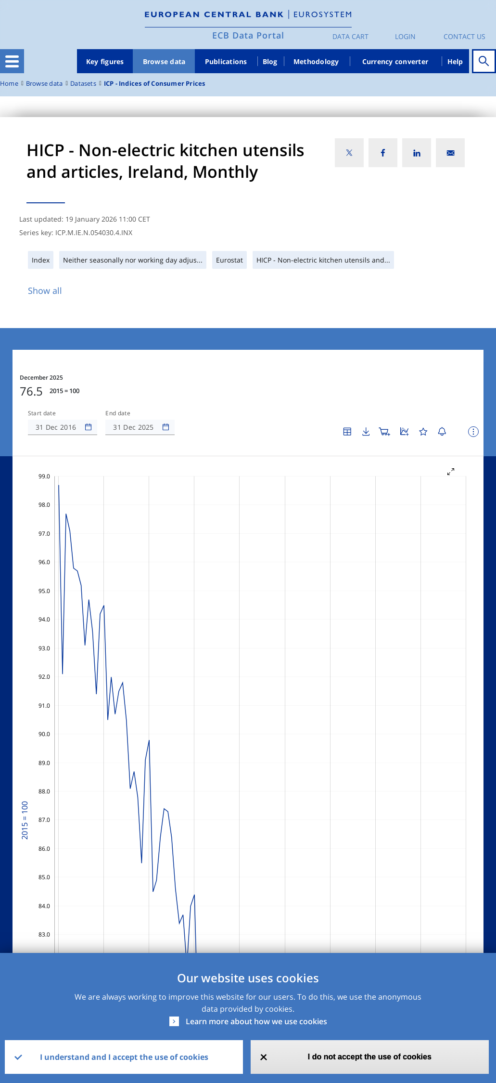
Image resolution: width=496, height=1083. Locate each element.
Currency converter (395, 61)
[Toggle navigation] (12, 61)
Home (9, 83)
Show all (45, 290)
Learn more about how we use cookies (256, 1021)
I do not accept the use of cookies (370, 1057)
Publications (226, 61)
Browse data (164, 61)
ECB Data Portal (248, 35)
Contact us (464, 36)
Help (455, 61)
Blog (270, 61)
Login (405, 36)
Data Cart (350, 36)
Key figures (105, 61)
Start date (42, 413)
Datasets (83, 83)
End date (117, 413)
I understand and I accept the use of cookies (124, 1057)
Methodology (316, 61)
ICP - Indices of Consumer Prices (154, 83)
